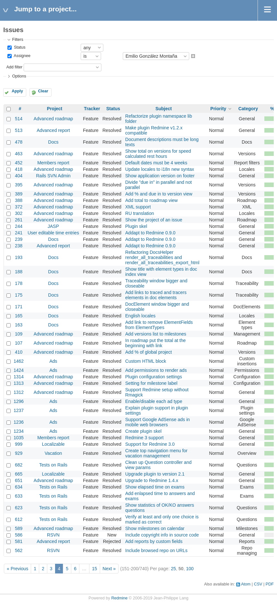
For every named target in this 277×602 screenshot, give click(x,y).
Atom (245, 584)
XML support (138, 206)
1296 (19, 401)
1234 (19, 431)
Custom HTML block (145, 361)
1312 (19, 392)
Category (248, 108)
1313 (19, 383)
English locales (140, 315)
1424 (19, 370)
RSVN (53, 534)
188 (18, 271)
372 (18, 206)
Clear (43, 91)
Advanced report (53, 130)
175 (18, 295)
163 (18, 324)
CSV (258, 584)
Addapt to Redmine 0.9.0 (150, 232)
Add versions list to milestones (155, 333)
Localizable (53, 444)
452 (18, 162)
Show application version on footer (160, 175)
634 (18, 487)
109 (18, 333)
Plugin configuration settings (153, 376)
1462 (19, 361)
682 (18, 464)
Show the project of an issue (153, 219)
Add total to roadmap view (151, 200)
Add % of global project (148, 352)
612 (18, 519)
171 (18, 306)
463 (18, 153)
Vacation (53, 453)
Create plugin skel (143, 431)
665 (18, 474)
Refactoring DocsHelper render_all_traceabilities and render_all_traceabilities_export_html (162, 257)
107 (18, 343)
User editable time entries (53, 232)
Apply (17, 91)
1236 (19, 422)
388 (18, 200)
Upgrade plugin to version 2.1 (155, 474)
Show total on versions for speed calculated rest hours (158, 153)
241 (18, 232)
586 (18, 534)
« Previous (17, 568)
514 (18, 118)
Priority (218, 108)
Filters (17, 39)
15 (94, 568)
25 (173, 568)
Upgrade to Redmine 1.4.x (151, 480)
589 (18, 528)
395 (18, 184)
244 (18, 226)
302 (18, 213)
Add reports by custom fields (154, 541)
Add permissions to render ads (156, 370)
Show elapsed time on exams (155, 487)
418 (18, 169)
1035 (19, 437)
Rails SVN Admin (53, 175)
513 (18, 130)
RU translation (139, 213)
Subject (164, 108)
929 (18, 453)
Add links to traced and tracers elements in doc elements (156, 295)
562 (18, 550)
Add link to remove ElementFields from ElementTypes (159, 325)
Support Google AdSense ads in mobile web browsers (157, 422)
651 (18, 480)
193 (18, 257)
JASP (53, 226)
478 (18, 142)
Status (19, 47)
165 (18, 315)
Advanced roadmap (53, 118)
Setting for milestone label (151, 383)
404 (18, 175)
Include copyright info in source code (162, 534)
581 (18, 541)
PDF (270, 584)
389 (18, 193)
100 (189, 568)
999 (18, 444)
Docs (53, 142)
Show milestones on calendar (155, 528)
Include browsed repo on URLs (156, 550)
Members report (53, 162)
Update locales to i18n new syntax (159, 169)
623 (18, 507)
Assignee (21, 56)
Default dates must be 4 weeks (156, 162)
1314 (19, 376)
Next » (109, 568)
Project (54, 108)
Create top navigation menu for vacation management (156, 453)
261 (18, 219)
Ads (53, 361)
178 (18, 283)
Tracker (92, 108)
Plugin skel (136, 226)
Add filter (14, 67)
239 (18, 239)
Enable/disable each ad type (153, 401)
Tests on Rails (53, 464)
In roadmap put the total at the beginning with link (155, 343)
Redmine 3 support (144, 437)
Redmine (119, 598)
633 (18, 496)
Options (19, 76)
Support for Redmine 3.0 (150, 444)
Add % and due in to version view (158, 193)
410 (18, 352)
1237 (19, 410)
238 (18, 245)
